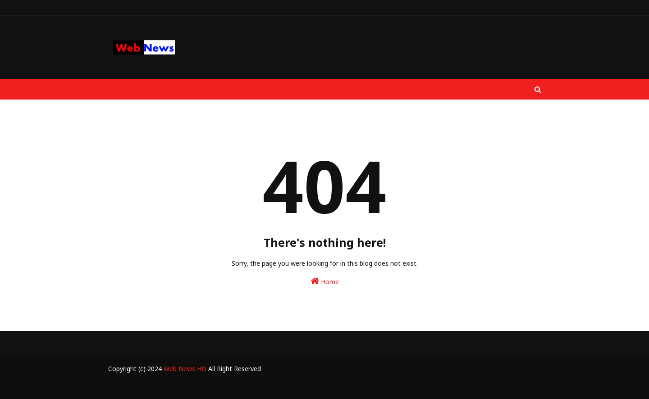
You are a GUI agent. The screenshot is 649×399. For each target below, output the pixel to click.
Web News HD (185, 368)
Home (325, 281)
